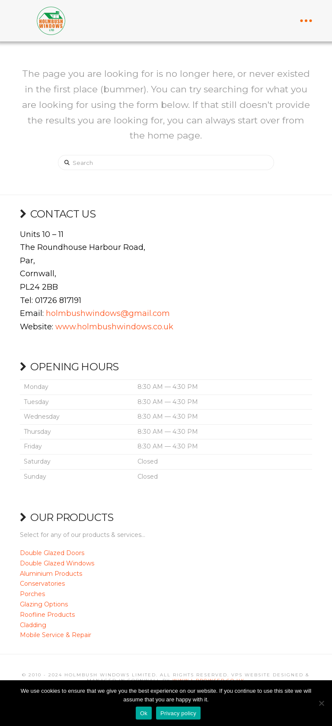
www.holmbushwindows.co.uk (114, 326)
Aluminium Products (51, 574)
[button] (306, 21)
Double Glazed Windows (57, 563)
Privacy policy (178, 713)
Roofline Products (47, 615)
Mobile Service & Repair (55, 635)
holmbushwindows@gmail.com (108, 313)
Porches (32, 594)
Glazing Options (44, 604)
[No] (321, 703)
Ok (143, 713)
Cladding (33, 625)
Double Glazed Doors (52, 553)
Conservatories (42, 583)
